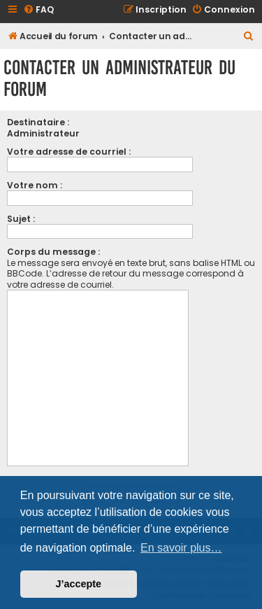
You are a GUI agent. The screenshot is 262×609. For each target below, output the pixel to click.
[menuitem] (38, 10)
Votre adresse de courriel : (69, 152)
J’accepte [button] (79, 583)
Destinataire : (38, 122)
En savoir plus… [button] (181, 548)
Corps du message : (53, 252)
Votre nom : (34, 185)
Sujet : (21, 219)
